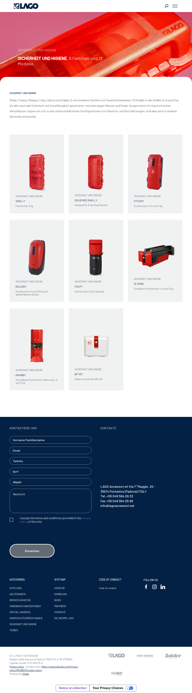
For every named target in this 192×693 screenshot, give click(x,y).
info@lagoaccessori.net (117, 506)
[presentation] (38, 540)
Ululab (25, 673)
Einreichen (32, 551)
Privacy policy (17, 666)
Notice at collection (72, 688)
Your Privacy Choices (108, 688)
